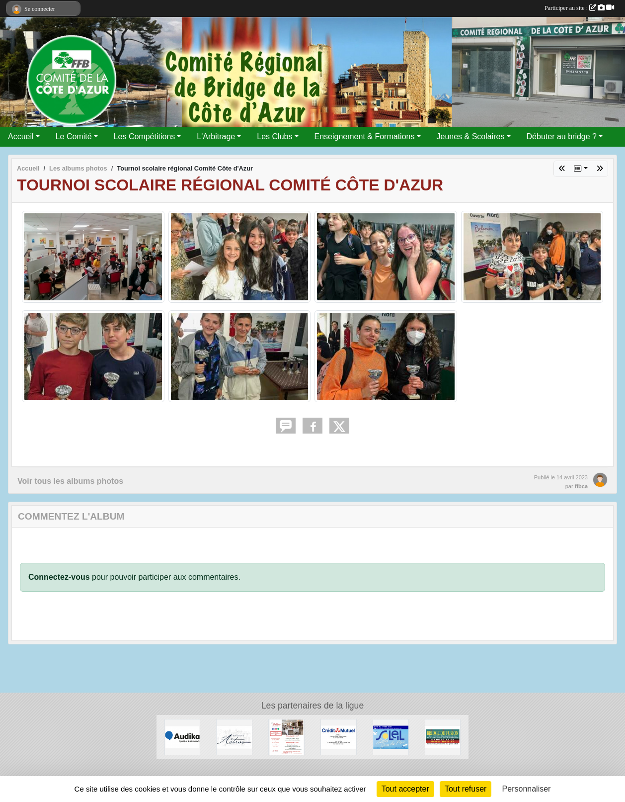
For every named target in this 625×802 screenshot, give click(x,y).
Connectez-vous (59, 577)
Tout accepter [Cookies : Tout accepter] (405, 789)
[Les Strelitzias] (286, 736)
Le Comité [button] (74, 136)
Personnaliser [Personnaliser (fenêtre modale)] (526, 789)
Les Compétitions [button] (144, 136)
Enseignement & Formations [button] (364, 136)
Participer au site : (579, 7)
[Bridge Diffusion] (443, 736)
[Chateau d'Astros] (234, 736)
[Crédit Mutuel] (338, 736)
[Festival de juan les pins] (391, 736)
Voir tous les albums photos (70, 481)
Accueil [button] (21, 136)
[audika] (182, 736)
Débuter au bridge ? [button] (562, 136)
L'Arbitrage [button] (216, 136)
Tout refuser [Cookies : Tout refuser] (465, 789)
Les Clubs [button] (274, 136)
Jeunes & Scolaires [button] (471, 136)
